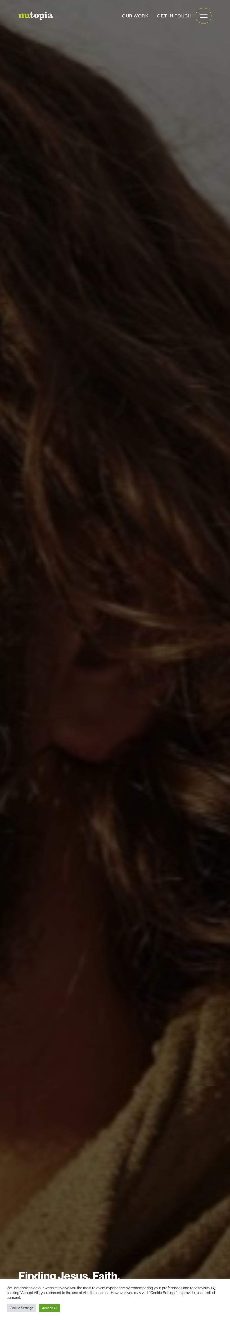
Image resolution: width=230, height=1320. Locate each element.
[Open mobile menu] (203, 16)
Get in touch (174, 16)
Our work (135, 16)
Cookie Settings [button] (21, 1308)
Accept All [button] (49, 1308)
